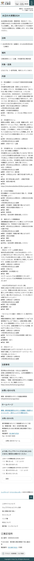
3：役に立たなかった (11, 464)
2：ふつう (20, 461)
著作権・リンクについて (10, 526)
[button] (21, 3)
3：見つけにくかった (11, 473)
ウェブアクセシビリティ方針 (11, 507)
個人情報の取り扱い (8, 511)
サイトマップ (6, 515)
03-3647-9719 (14, 433)
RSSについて (6, 522)
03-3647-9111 (12, 547)
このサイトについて (8, 504)
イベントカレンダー (15, 492)
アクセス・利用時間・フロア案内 (14, 553)
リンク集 (5, 518)
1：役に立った (8, 461)
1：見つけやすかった (11, 470)
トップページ (5, 492)
